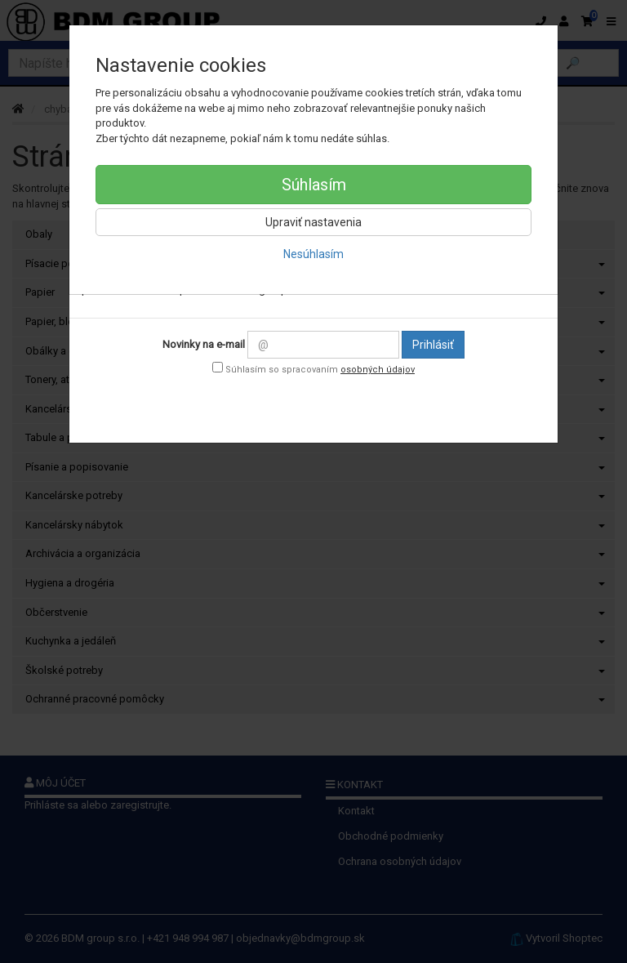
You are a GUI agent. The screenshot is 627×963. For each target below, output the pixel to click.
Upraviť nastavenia (313, 222)
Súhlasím (314, 184)
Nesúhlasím (313, 254)
